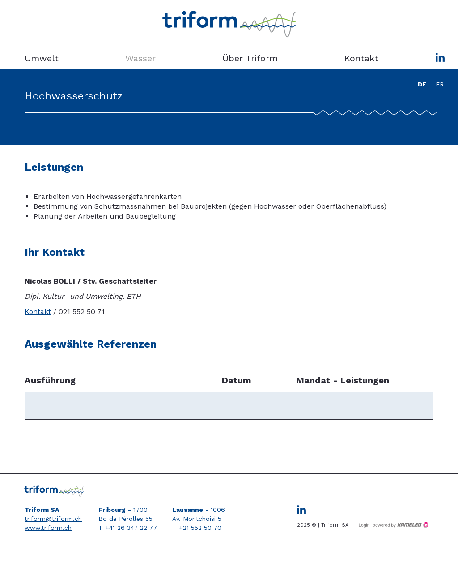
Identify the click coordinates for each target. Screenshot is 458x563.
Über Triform (250, 58)
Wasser (140, 58)
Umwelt (42, 58)
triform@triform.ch (53, 518)
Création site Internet (400, 525)
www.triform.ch (48, 527)
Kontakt (361, 58)
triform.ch (229, 24)
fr (440, 84)
